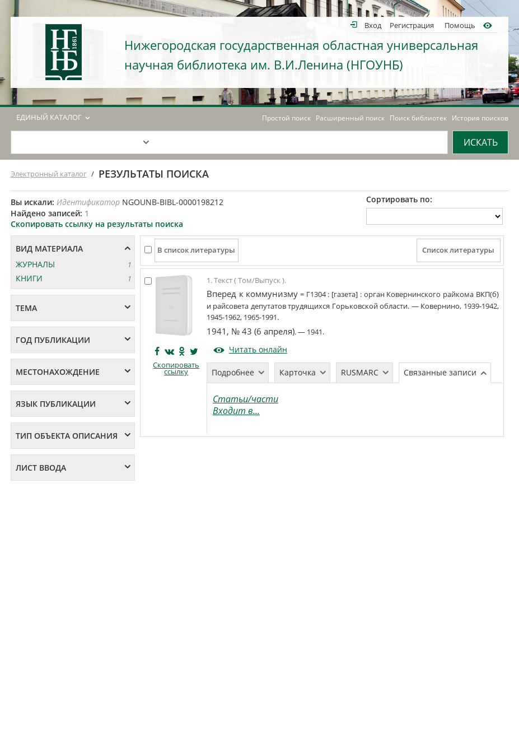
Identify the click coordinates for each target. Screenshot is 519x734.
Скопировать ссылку (176, 368)
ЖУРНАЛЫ (35, 264)
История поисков (480, 118)
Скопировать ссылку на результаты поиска (97, 224)
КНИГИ (29, 278)
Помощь (460, 25)
